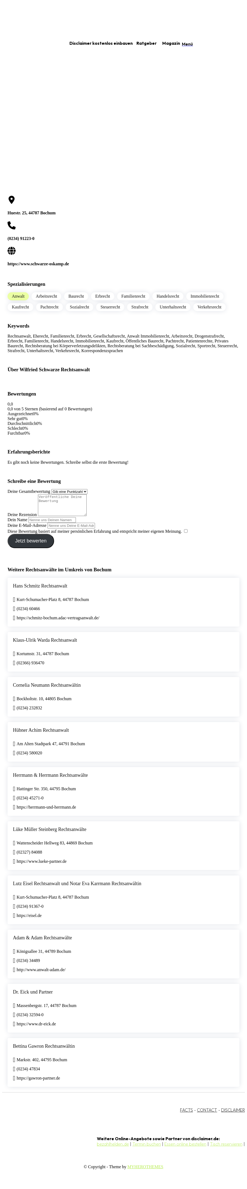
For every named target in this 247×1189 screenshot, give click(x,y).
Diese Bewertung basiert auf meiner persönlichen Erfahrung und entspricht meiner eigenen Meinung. (95, 535)
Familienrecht (133, 296)
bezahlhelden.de (113, 1148)
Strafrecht (139, 307)
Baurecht (76, 296)
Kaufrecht (20, 307)
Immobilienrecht (204, 296)
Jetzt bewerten (31, 545)
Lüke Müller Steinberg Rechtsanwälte (49, 833)
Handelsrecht (168, 296)
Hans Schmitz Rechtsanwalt (40, 590)
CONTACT (207, 1114)
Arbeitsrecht (46, 296)
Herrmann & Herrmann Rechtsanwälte (50, 779)
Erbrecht (102, 296)
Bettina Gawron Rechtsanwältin (44, 1050)
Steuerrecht (110, 307)
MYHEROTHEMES (145, 1171)
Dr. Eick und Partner (33, 996)
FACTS (186, 1114)
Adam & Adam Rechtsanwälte (42, 941)
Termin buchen (146, 1148)
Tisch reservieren (226, 1148)
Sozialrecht (79, 307)
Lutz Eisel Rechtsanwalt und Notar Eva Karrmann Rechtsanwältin (77, 887)
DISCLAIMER (233, 1114)
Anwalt (18, 296)
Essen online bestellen (185, 1148)
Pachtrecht (49, 307)
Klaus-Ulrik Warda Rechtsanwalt (45, 644)
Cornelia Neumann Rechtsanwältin (47, 689)
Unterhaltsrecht (173, 307)
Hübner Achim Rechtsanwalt (41, 734)
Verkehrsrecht (209, 307)
